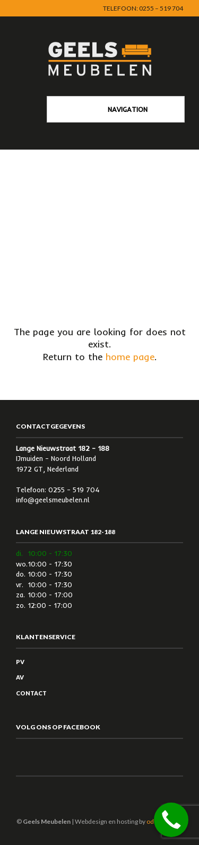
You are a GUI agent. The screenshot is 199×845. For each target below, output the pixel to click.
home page (130, 357)
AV (20, 677)
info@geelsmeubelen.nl (53, 499)
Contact (31, 693)
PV (20, 661)
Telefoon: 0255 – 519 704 (143, 8)
